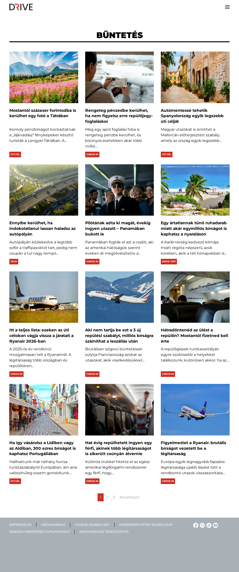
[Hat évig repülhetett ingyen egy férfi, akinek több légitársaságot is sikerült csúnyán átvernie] (119, 409)
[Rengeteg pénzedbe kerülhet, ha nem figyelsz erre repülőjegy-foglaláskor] (119, 77)
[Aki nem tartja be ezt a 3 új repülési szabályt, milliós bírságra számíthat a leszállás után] (119, 297)
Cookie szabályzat (92, 524)
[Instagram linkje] (201, 525)
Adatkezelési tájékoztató (103, 532)
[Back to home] (21, 7)
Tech (14, 261)
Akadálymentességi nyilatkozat (39, 532)
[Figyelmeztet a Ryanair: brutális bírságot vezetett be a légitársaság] (195, 409)
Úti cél (15, 154)
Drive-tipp (169, 261)
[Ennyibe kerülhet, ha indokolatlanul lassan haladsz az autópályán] (43, 190)
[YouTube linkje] (214, 525)
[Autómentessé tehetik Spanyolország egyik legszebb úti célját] (195, 77)
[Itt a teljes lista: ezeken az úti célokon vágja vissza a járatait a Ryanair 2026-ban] (43, 297)
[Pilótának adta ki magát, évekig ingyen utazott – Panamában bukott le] (119, 190)
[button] (227, 7)
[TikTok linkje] (208, 525)
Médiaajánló (53, 524)
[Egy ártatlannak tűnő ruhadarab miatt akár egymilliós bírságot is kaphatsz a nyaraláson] (195, 190)
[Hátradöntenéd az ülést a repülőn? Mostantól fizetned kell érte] (195, 297)
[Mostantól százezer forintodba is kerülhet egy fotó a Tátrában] (43, 77)
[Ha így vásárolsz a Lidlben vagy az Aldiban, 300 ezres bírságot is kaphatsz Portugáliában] (43, 409)
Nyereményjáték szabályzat (145, 524)
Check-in (92, 154)
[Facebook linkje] (195, 525)
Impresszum (20, 524)
